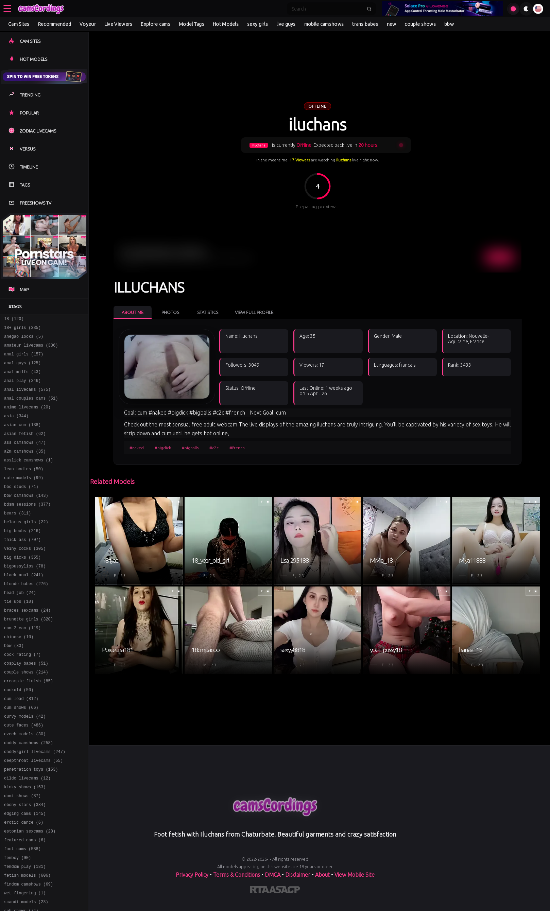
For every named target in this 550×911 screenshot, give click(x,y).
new (391, 24)
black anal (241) (23, 605)
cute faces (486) (23, 773)
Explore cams (155, 24)
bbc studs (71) (21, 507)
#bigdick (163, 447)
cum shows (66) (21, 753)
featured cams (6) (25, 901)
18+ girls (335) (22, 329)
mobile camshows (324, 24)
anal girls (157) (23, 359)
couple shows (420, 24)
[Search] (327, 9)
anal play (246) (22, 388)
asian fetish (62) (25, 448)
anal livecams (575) (27, 398)
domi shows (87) (22, 852)
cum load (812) (21, 743)
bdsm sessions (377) (27, 526)
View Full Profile (254, 312)
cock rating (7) (22, 694)
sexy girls (257, 24)
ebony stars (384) (25, 861)
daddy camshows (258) (28, 792)
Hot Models (226, 24)
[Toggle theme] (526, 9)
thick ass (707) (22, 566)
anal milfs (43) (22, 379)
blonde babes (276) (26, 615)
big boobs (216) (22, 556)
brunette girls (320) (28, 655)
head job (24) (20, 625)
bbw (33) (14, 684)
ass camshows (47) (25, 457)
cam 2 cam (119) (22, 664)
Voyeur (88, 24)
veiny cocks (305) (25, 576)
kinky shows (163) (25, 842)
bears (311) (17, 536)
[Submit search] (369, 9)
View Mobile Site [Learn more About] (354, 875)
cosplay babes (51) (26, 704)
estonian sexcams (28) (29, 891)
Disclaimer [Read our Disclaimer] (297, 875)
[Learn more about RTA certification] (259, 891)
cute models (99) (23, 497)
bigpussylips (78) (25, 595)
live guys (286, 24)
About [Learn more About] (322, 875)
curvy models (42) (25, 763)
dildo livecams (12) (27, 832)
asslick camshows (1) (28, 477)
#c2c (214, 447)
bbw (449, 24)
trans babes (365, 24)
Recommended (54, 24)
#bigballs (190, 447)
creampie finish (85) (28, 723)
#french (237, 447)
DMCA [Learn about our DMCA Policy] (272, 875)
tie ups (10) (18, 635)
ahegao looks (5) (23, 339)
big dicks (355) (22, 586)
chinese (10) (18, 674)
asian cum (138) (22, 438)
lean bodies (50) (23, 487)
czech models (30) (25, 783)
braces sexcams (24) (27, 645)
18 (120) (14, 319)
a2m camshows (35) (25, 467)
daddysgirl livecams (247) (34, 802)
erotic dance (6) (23, 881)
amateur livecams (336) (31, 349)
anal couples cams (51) (31, 408)
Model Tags (191, 24)
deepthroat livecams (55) (33, 812)
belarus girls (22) (26, 546)
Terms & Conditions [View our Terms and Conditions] (236, 875)
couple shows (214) (26, 714)
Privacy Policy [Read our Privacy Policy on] (192, 875)
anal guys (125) (22, 369)
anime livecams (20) (27, 418)
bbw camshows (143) (26, 517)
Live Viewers (118, 24)
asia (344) (16, 428)
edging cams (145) (25, 871)
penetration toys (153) (31, 822)
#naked (137, 447)
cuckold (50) (18, 733)
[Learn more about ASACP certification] (284, 891)
